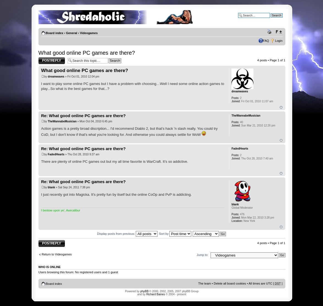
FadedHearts (56, 154)
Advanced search (271, 19)
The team (204, 283)
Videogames (89, 33)
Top (281, 107)
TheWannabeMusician (62, 121)
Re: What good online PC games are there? (83, 115)
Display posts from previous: (127, 233)
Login (279, 40)
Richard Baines (155, 294)
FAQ (266, 40)
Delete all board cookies (230, 283)
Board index (55, 33)
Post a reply (51, 60)
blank (51, 187)
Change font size (279, 31)
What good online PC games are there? (86, 53)
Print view (270, 31)
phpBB (144, 291)
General (71, 33)
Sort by (175, 233)
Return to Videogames (57, 254)
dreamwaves (56, 76)
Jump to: (202, 255)
